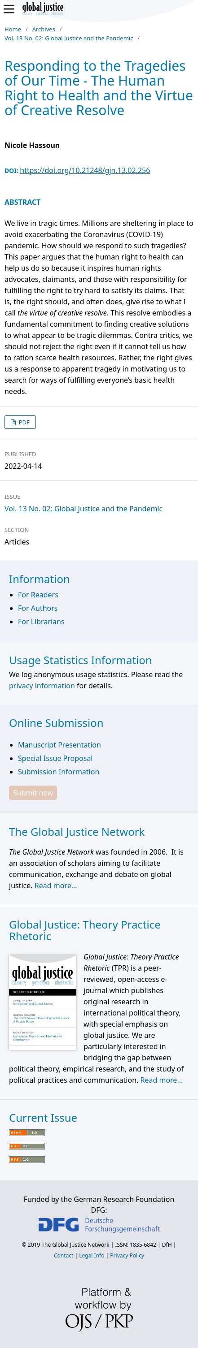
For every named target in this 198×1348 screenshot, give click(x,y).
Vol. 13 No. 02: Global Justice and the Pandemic (68, 38)
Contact (63, 1255)
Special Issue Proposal (55, 758)
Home (12, 29)
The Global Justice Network (75, 1245)
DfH (167, 1245)
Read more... (56, 885)
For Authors (37, 608)
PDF (23, 422)
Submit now (33, 793)
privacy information (42, 686)
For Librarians (41, 621)
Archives (43, 29)
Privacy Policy (127, 1255)
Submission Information (58, 772)
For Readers (38, 595)
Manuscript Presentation (59, 745)
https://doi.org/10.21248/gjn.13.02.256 (85, 170)
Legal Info (91, 1255)
